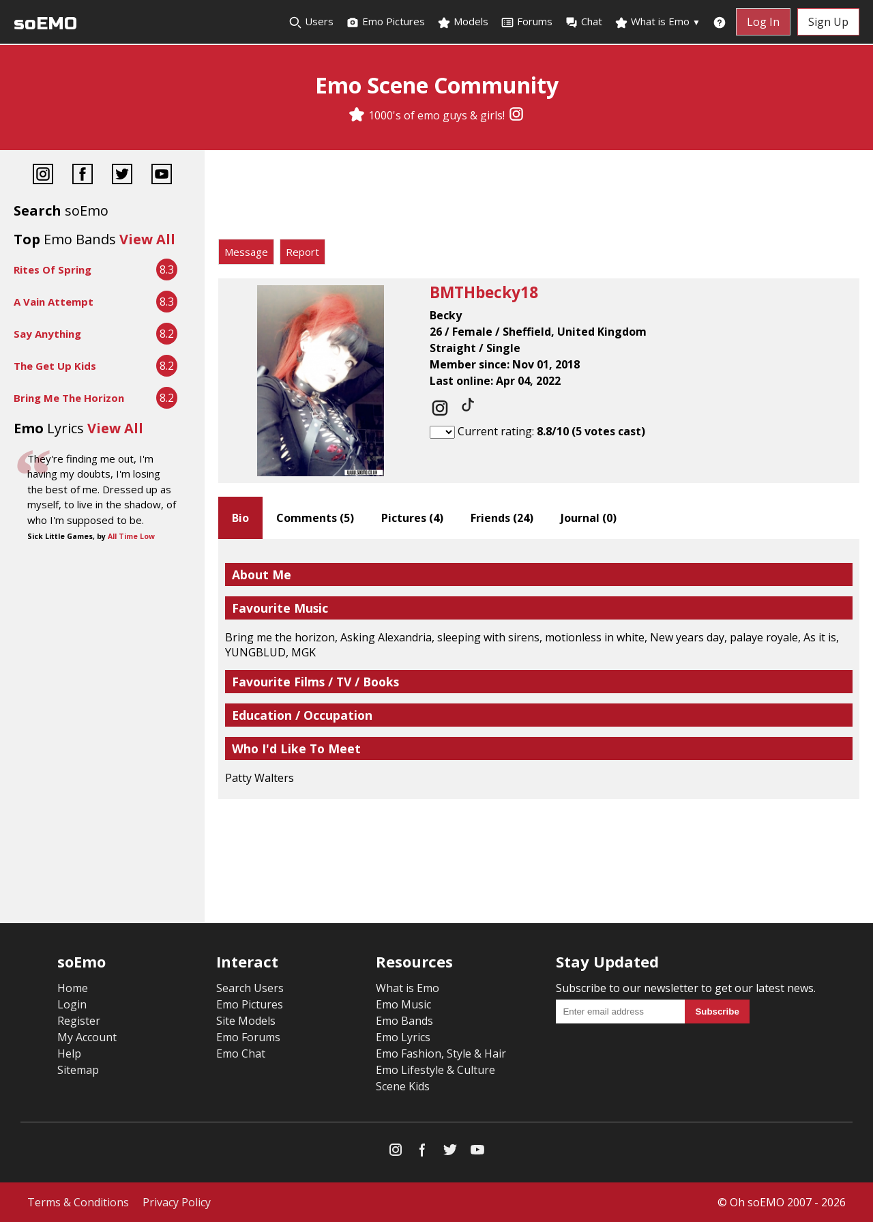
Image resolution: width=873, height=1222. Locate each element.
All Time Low (131, 536)
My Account (87, 1037)
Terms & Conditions (78, 1202)
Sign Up (828, 21)
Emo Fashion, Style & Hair (441, 1053)
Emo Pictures (385, 21)
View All (147, 239)
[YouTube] (161, 176)
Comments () (315, 517)
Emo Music (403, 1004)
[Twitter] (122, 176)
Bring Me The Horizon (69, 398)
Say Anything (47, 333)
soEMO (45, 23)
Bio (240, 517)
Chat (583, 21)
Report (302, 252)
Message (246, 252)
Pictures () (412, 517)
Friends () (502, 517)
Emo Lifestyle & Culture (435, 1069)
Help (69, 1053)
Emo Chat (240, 1053)
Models (462, 21)
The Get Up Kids (55, 366)
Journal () (589, 517)
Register (78, 1020)
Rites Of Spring (52, 269)
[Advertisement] (538, 198)
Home (72, 987)
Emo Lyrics (403, 1037)
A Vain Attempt (53, 301)
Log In (763, 21)
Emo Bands (404, 1020)
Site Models (246, 1020)
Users (311, 21)
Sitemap (78, 1069)
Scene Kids (403, 1086)
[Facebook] (82, 176)
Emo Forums (248, 1037)
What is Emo (657, 21)
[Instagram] (516, 115)
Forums (526, 21)
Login (72, 1004)
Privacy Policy (177, 1202)
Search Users (250, 987)
